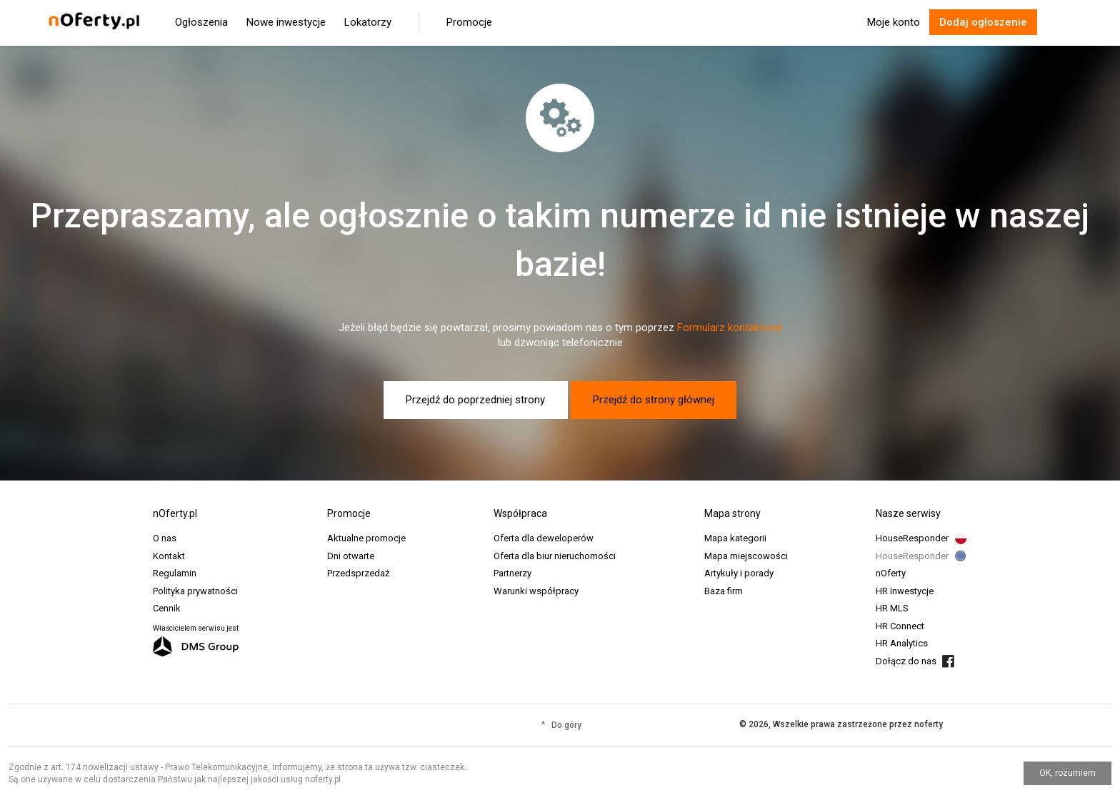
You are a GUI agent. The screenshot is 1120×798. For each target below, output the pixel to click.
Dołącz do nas (906, 661)
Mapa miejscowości (746, 556)
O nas (164, 538)
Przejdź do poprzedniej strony (475, 399)
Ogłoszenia (201, 22)
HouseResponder (912, 538)
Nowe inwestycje (286, 22)
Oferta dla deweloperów (544, 538)
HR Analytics (902, 643)
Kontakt (169, 556)
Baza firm (723, 591)
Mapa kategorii (735, 538)
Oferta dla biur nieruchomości (555, 556)
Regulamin (174, 573)
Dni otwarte (350, 556)
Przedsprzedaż (358, 573)
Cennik (167, 608)
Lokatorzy (367, 22)
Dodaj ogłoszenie (983, 22)
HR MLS (892, 608)
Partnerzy (512, 573)
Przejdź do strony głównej (653, 399)
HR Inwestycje (905, 591)
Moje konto (893, 22)
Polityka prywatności (195, 591)
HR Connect (900, 626)
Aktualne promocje (366, 538)
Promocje (469, 22)
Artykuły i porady (739, 573)
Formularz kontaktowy (729, 327)
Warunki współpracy (536, 591)
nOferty (891, 573)
